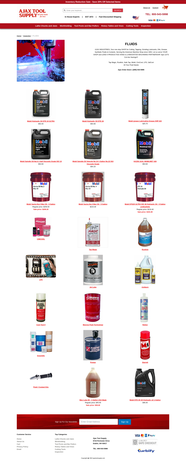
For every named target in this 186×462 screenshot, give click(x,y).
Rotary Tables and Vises (112, 26)
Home (19, 36)
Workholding (66, 26)
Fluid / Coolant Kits (40, 387)
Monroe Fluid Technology (93, 325)
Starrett (145, 362)
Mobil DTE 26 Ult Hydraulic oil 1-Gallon (145, 400)
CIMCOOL (41, 239)
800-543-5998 (160, 14)
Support (155, 8)
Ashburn (145, 287)
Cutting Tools (132, 26)
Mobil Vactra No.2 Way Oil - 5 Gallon (41, 204)
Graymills (41, 356)
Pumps (93, 362)
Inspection (146, 26)
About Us (146, 8)
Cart (18, 444)
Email (19, 449)
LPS (40, 280)
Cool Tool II (40, 325)
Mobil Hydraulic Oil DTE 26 (93, 121)
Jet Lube (93, 287)
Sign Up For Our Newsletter (66, 422)
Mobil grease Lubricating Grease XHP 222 (145, 121)
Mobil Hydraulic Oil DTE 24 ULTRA (41, 121)
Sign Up (124, 422)
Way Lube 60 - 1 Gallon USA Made (92, 400)
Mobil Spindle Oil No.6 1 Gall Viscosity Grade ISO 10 (41, 161)
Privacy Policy (22, 447)
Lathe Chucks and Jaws (46, 26)
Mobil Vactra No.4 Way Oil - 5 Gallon (93, 204)
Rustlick (145, 250)
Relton (145, 325)
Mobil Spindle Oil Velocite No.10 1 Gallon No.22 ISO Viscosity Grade (92, 162)
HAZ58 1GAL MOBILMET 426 (145, 161)
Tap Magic (93, 250)
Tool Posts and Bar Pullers (86, 26)
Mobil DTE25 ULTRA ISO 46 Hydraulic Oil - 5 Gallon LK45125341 (145, 205)
